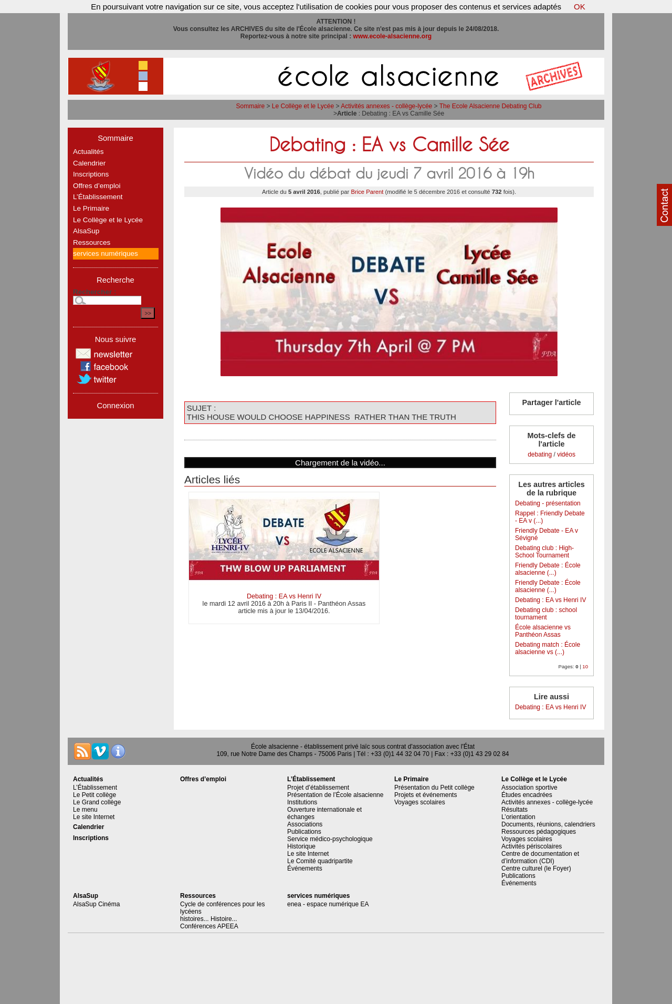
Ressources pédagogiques (538, 831)
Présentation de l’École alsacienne (335, 795)
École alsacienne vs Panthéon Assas (543, 631)
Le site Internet (93, 817)
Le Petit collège (94, 795)
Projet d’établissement (318, 787)
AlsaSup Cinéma (96, 904)
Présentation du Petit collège (434, 787)
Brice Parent (367, 192)
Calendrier (89, 163)
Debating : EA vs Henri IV (284, 596)
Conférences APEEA (209, 926)
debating (540, 454)
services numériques (105, 253)
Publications (304, 831)
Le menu (85, 809)
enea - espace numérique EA (328, 904)
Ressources (91, 242)
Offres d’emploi (97, 186)
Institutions (302, 802)
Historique (301, 846)
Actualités (88, 152)
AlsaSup (86, 231)
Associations (304, 824)
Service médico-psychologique (330, 839)
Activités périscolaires (531, 846)
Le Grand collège (97, 802)
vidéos (566, 454)
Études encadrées (526, 795)
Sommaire (250, 106)
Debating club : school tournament (546, 613)
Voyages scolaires (419, 802)
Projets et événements (425, 795)
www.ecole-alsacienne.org (392, 36)
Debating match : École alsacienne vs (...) (547, 648)
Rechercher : (95, 292)
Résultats (514, 809)
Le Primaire (91, 208)
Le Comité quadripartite (320, 861)
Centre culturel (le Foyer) (536, 868)
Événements (304, 868)
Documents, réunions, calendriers (548, 824)
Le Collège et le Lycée (303, 106)
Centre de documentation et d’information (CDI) (540, 857)
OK (579, 6)
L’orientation (518, 817)
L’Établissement (98, 197)
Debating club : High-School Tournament (544, 551)
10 (585, 666)
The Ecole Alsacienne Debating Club (490, 106)
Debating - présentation (548, 503)
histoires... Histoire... (208, 919)
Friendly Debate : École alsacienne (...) (548, 569)
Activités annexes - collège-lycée (386, 106)
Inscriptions (91, 174)
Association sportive (529, 787)
